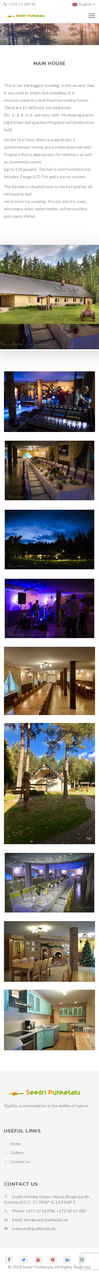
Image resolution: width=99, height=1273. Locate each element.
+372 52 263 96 (21, 4)
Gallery (16, 1152)
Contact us (20, 1161)
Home (8, 36)
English (83, 4)
